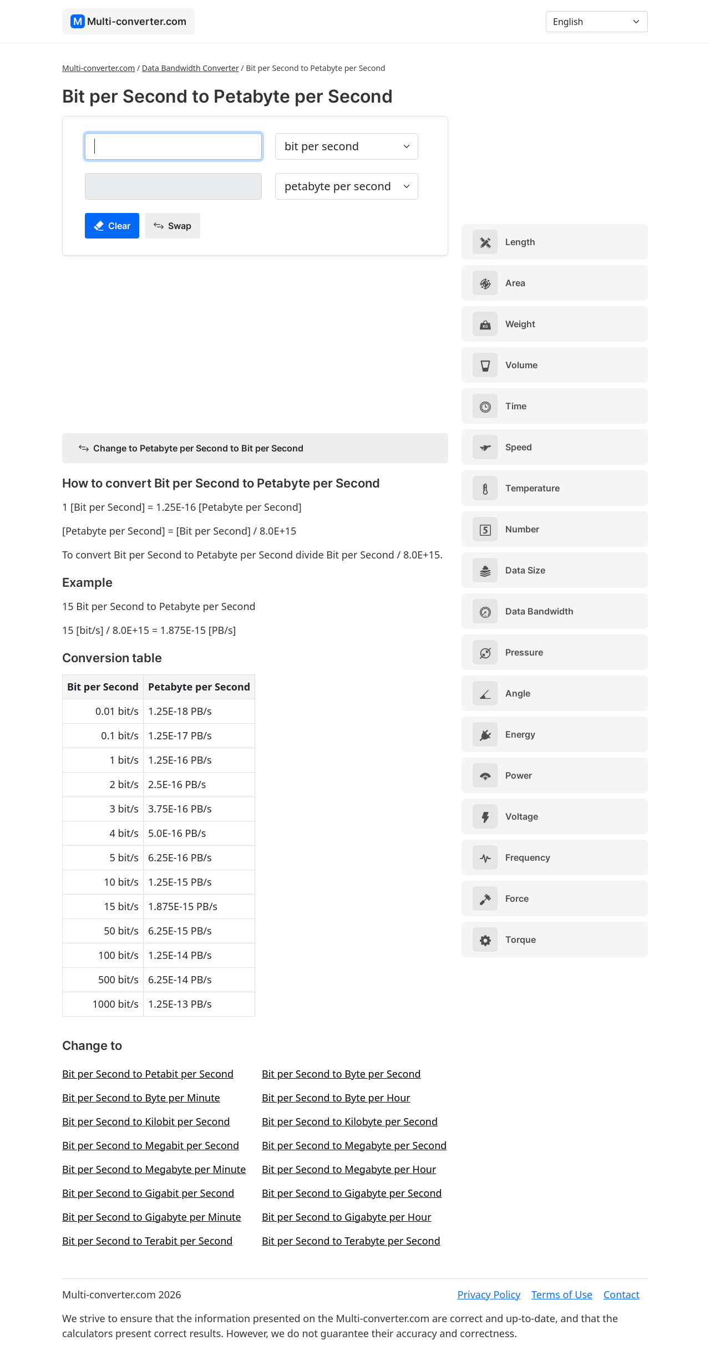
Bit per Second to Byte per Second (341, 1073)
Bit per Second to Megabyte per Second (354, 1145)
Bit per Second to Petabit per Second (148, 1073)
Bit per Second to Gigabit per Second (148, 1193)
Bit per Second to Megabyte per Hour (349, 1169)
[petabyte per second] (173, 186)
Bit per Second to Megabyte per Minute (154, 1169)
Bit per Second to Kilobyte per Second (350, 1121)
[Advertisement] (255, 342)
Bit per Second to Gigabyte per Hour (347, 1216)
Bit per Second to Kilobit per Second (146, 1121)
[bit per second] (173, 146)
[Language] (597, 21)
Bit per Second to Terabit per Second (147, 1240)
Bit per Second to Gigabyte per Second (352, 1193)
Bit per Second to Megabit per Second (150, 1145)
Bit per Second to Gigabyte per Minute (151, 1216)
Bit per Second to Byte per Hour (336, 1097)
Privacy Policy (489, 1294)
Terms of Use (561, 1294)
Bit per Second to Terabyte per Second (351, 1240)
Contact (622, 1294)
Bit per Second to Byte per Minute (141, 1097)
